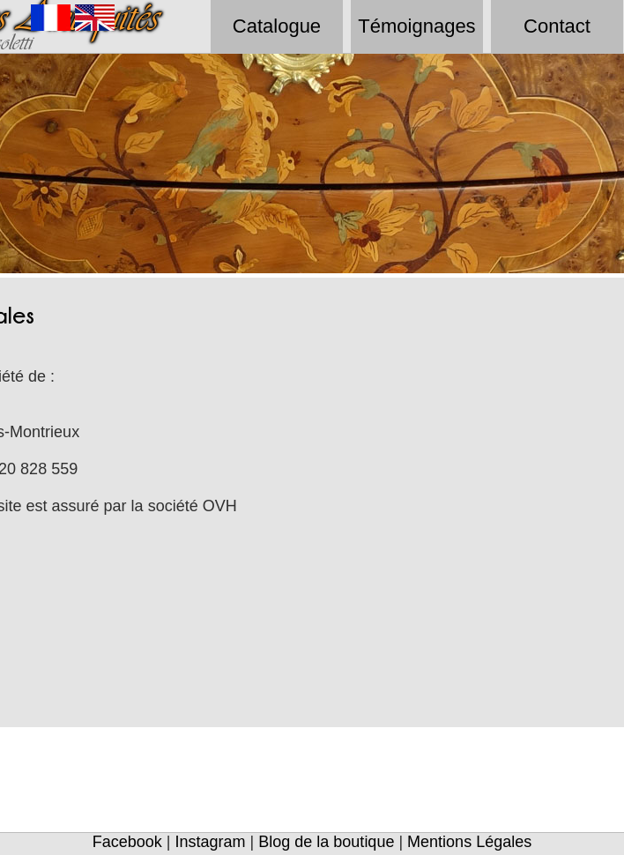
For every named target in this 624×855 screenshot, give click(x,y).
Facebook (127, 842)
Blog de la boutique (326, 842)
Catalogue (277, 26)
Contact (557, 26)
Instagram (210, 842)
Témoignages (416, 26)
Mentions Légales (469, 842)
